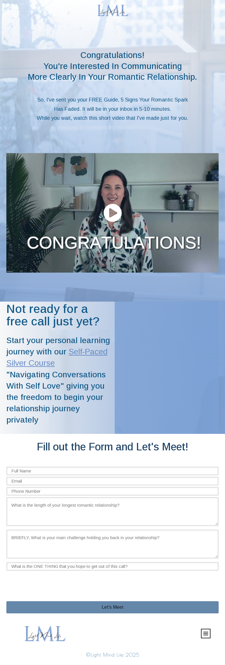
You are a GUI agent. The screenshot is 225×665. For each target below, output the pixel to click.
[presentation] (50, 583)
